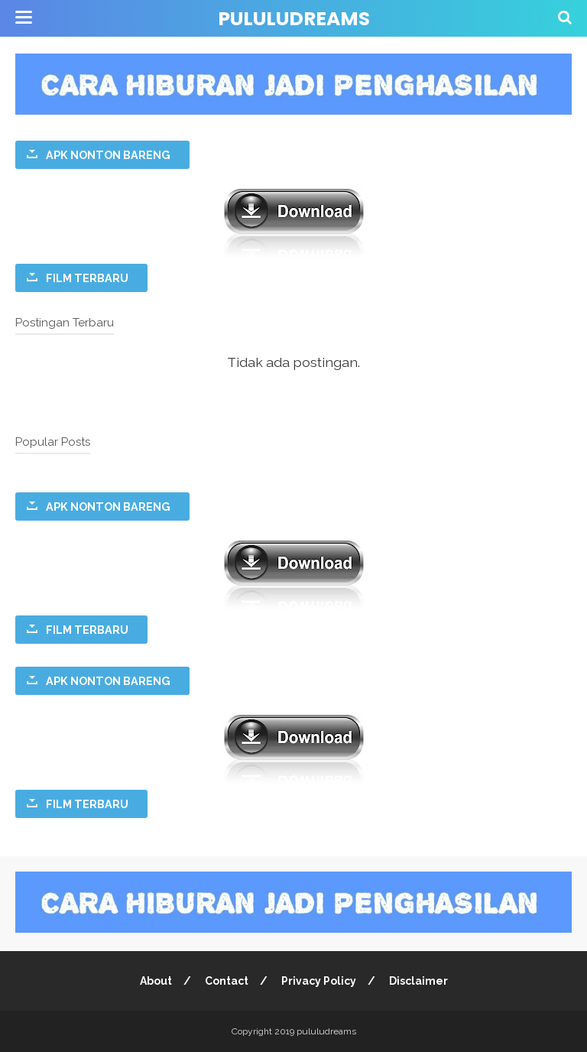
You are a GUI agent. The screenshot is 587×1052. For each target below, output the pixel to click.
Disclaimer (418, 981)
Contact (226, 981)
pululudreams (294, 18)
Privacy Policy (318, 981)
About (156, 981)
